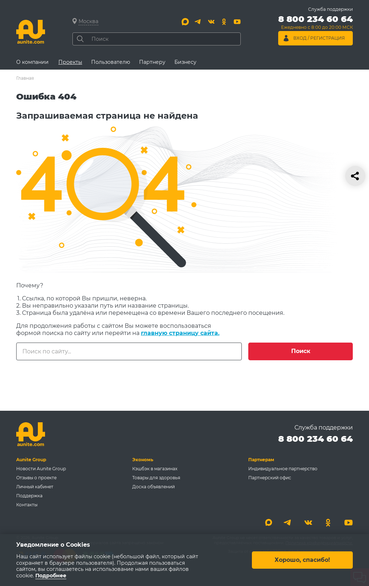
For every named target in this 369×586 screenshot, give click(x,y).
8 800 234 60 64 (315, 438)
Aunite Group (31, 459)
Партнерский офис (269, 477)
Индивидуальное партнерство (282, 468)
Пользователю (110, 62)
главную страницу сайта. (180, 333)
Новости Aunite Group (41, 468)
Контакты (26, 504)
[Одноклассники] (224, 21)
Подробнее (50, 575)
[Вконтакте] (211, 21)
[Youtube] (237, 21)
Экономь (142, 459)
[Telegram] (198, 21)
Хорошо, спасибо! (302, 559)
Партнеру (152, 62)
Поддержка (29, 495)
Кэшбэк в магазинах (154, 468)
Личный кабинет (34, 486)
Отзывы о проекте (36, 477)
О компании (32, 62)
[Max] (185, 21)
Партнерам (261, 459)
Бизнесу (185, 62)
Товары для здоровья (156, 477)
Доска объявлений (153, 486)
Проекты (70, 62)
